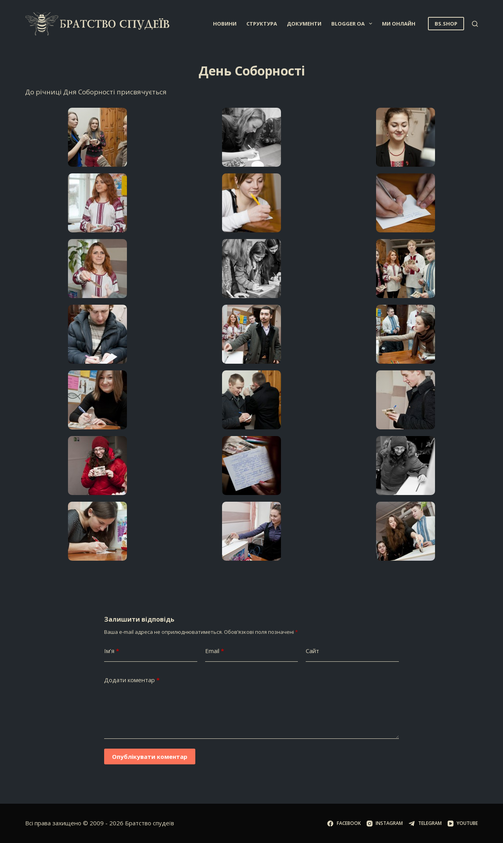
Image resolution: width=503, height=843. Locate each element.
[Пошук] (475, 24)
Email (214, 651)
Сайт (312, 651)
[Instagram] (385, 823)
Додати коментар (132, 680)
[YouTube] (463, 823)
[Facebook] (343, 823)
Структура (261, 23)
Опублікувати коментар (149, 756)
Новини (225, 23)
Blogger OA (353, 23)
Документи (304, 23)
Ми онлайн (398, 23)
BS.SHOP (446, 23)
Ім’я (111, 651)
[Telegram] (425, 823)
